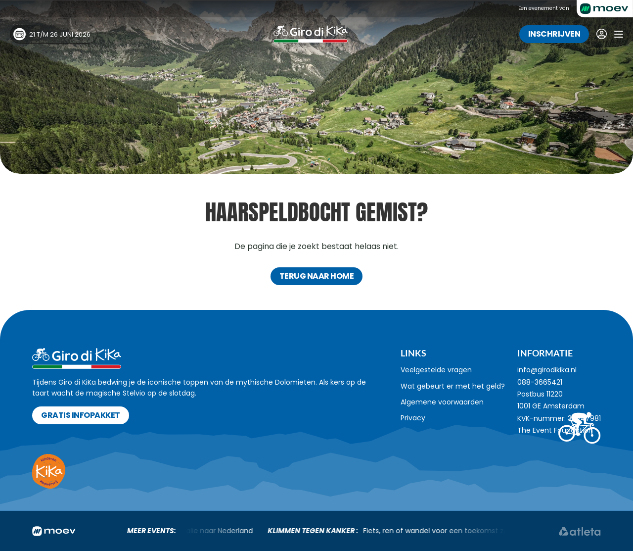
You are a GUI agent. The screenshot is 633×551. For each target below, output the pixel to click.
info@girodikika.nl (547, 370)
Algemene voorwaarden (442, 402)
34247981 (584, 418)
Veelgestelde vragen (436, 370)
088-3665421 (539, 382)
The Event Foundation (555, 430)
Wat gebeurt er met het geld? (453, 386)
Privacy (413, 418)
